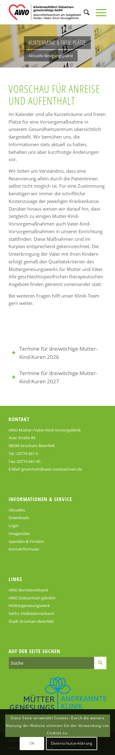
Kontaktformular (24, 549)
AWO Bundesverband (28, 590)
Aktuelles (17, 510)
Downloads (19, 517)
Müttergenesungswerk (29, 605)
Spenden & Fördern (26, 541)
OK (32, 743)
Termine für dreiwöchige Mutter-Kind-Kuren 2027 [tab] (55, 377)
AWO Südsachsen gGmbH (32, 598)
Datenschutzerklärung (72, 743)
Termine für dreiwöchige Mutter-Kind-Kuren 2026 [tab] (55, 352)
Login (14, 525)
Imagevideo (19, 533)
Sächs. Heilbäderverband (31, 613)
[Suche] (84, 12)
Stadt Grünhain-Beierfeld (31, 621)
